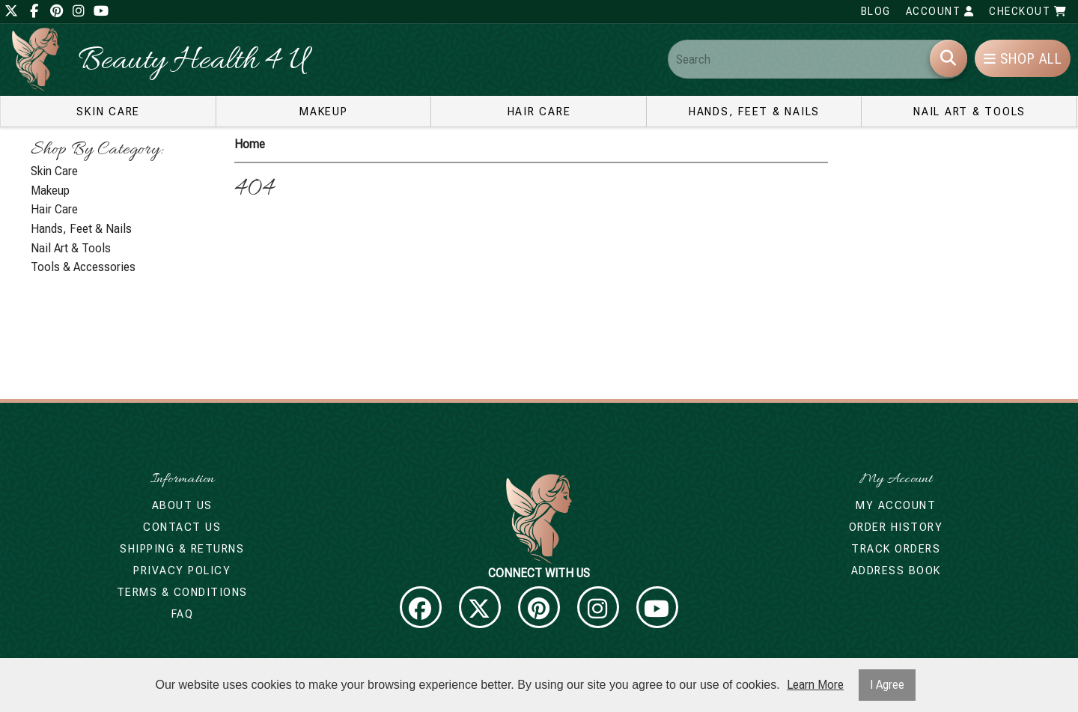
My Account (896, 505)
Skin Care (108, 111)
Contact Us (182, 527)
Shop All (1023, 59)
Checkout (1028, 11)
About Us (182, 505)
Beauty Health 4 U (192, 62)
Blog (876, 11)
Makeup (323, 111)
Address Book (896, 570)
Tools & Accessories (83, 267)
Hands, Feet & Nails (754, 111)
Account (940, 11)
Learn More (815, 685)
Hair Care (539, 111)
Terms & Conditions (182, 592)
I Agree (887, 685)
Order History (896, 527)
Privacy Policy (182, 570)
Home (249, 144)
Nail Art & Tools (969, 111)
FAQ (182, 614)
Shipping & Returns (182, 549)
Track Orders (895, 549)
